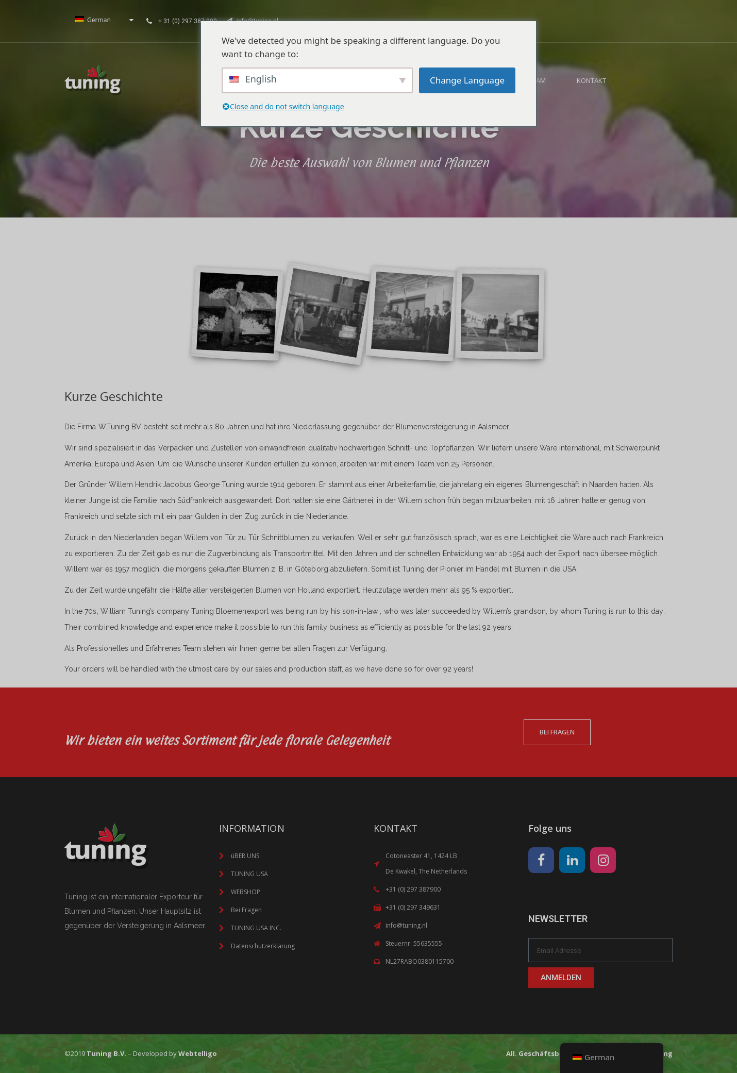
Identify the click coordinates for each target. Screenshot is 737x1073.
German (93, 19)
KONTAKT (591, 80)
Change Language (467, 80)
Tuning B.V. (106, 1053)
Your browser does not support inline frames (575, 19)
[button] (634, 80)
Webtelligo (197, 1053)
